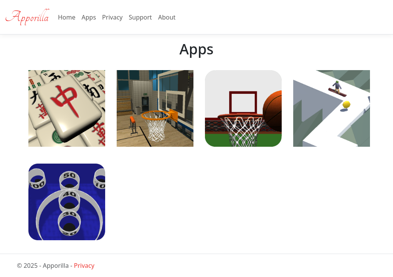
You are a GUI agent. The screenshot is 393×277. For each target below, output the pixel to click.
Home (67, 17)
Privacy (112, 17)
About (166, 17)
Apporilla (27, 17)
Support (140, 17)
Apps (89, 17)
